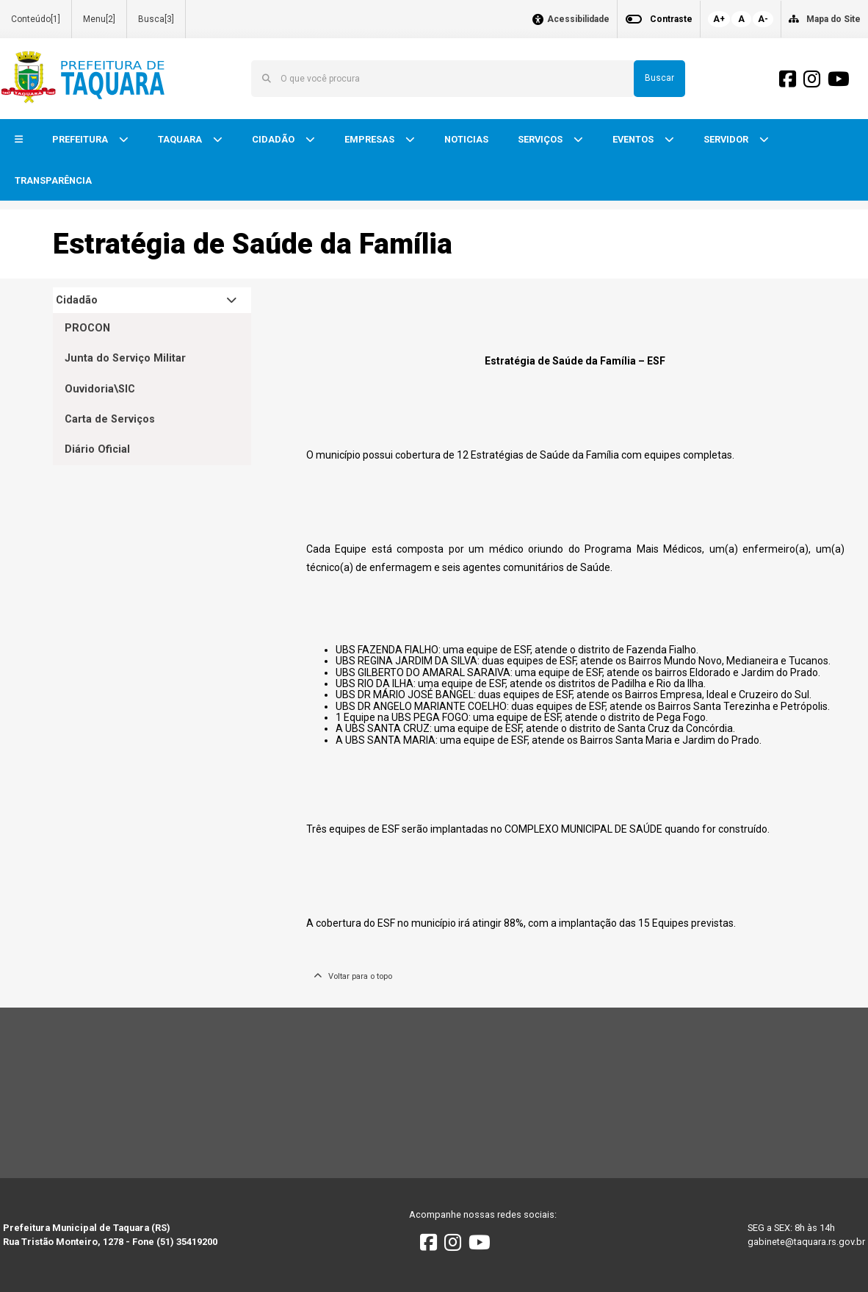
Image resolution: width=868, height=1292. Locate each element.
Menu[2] (99, 19)
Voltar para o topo (353, 976)
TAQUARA (181, 139)
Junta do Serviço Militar (125, 358)
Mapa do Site (833, 19)
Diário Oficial (97, 449)
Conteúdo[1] (35, 19)
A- (763, 19)
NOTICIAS (466, 139)
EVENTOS (634, 139)
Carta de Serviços (110, 419)
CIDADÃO (274, 139)
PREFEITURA (81, 139)
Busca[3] (156, 19)
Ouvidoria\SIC (100, 389)
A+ (719, 19)
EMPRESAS (370, 139)
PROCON (87, 328)
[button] (19, 140)
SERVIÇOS (541, 139)
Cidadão (77, 300)
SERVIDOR (727, 139)
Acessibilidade (578, 19)
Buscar (659, 78)
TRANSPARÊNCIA (53, 180)
